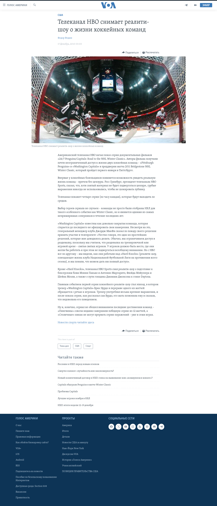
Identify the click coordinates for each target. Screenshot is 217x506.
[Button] (130, 53)
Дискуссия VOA (70, 454)
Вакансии (21, 492)
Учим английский (72, 465)
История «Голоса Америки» (77, 460)
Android (20, 460)
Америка (67, 425)
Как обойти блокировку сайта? (32, 443)
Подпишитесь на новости (29, 471)
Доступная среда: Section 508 (31, 486)
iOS (17, 454)
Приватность (23, 497)
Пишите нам (22, 431)
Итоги (65, 431)
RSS (18, 465)
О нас (19, 425)
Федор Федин (65, 38)
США (60, 15)
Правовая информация (28, 437)
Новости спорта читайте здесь (76, 322)
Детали (66, 437)
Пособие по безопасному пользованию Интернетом (36, 479)
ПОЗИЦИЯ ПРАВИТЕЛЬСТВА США (80, 471)
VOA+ (18, 448)
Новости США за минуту (75, 443)
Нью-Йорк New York (73, 448)
